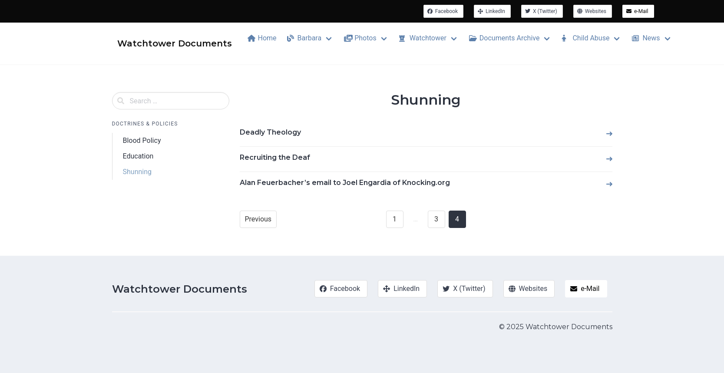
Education (138, 156)
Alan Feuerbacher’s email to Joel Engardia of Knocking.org (345, 182)
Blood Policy (142, 140)
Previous (258, 219)
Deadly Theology (270, 132)
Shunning (137, 172)
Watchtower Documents (179, 289)
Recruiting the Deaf (275, 157)
